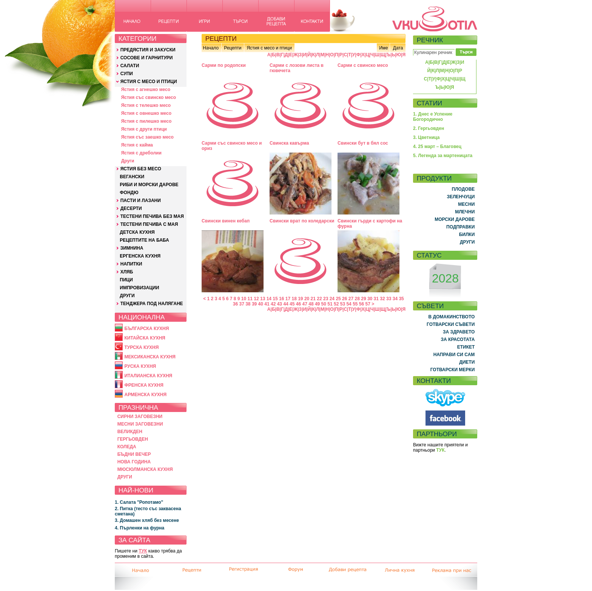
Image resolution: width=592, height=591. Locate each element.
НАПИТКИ (131, 264)
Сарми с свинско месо (363, 65)
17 (287, 298)
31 (376, 298)
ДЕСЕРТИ (131, 208)
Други (127, 161)
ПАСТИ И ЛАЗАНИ (140, 200)
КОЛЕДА (126, 446)
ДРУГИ (127, 295)
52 (336, 304)
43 (279, 304)
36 (235, 304)
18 (293, 298)
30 (369, 298)
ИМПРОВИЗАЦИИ (139, 287)
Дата (398, 48)
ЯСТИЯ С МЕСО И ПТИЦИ (148, 81)
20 (306, 298)
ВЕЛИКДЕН (129, 431)
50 (323, 304)
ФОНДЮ (129, 192)
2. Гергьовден (428, 128)
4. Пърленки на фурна (139, 528)
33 (388, 298)
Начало (211, 48)
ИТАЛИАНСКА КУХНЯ (148, 375)
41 (266, 304)
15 (275, 298)
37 (241, 304)
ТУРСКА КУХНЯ (141, 347)
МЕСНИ (466, 204)
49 (317, 304)
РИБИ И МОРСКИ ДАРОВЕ (149, 184)
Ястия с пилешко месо (146, 121)
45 (292, 304)
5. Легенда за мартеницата (442, 155)
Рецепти (232, 48)
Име (383, 48)
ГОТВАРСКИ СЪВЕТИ (451, 324)
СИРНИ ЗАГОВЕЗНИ (140, 416)
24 (332, 298)
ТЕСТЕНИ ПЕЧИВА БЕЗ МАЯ (152, 216)
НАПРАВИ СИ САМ (454, 354)
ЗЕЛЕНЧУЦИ (461, 196)
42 (273, 304)
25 (338, 298)
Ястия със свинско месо (148, 97)
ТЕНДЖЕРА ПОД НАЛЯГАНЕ (151, 303)
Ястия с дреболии (141, 153)
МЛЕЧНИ (465, 211)
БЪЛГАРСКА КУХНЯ (146, 328)
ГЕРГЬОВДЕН (132, 439)
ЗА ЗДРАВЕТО (459, 332)
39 (254, 304)
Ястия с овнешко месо (146, 113)
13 (262, 298)
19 (300, 298)
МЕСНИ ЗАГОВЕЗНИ (140, 424)
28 (357, 298)
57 (367, 304)
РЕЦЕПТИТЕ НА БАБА (144, 240)
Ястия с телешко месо (146, 105)
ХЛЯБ (126, 272)
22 (319, 298)
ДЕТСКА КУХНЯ (137, 232)
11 (250, 298)
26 (344, 298)
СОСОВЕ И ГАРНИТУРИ (146, 57)
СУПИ (126, 73)
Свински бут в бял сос (363, 143)
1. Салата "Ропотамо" (139, 502)
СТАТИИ (429, 103)
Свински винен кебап (226, 221)
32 (382, 298)
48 (310, 304)
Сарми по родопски (224, 65)
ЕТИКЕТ (466, 347)
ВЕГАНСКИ (132, 176)
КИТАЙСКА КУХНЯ (144, 338)
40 (260, 304)
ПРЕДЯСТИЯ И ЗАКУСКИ (148, 49)
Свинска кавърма (289, 143)
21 (313, 298)
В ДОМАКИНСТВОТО (451, 316)
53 (342, 304)
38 (247, 304)
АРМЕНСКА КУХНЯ (145, 394)
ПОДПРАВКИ (460, 227)
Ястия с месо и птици (269, 48)
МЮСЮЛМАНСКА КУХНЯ (145, 469)
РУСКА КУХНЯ (140, 366)
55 (355, 304)
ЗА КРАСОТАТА (458, 339)
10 (243, 298)
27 (350, 298)
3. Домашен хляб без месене (147, 520)
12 (256, 298)
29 (363, 298)
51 (329, 304)
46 (298, 304)
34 (395, 298)
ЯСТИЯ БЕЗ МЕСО (140, 168)
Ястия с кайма (137, 145)
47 (304, 304)
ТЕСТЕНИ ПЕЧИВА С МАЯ (149, 224)
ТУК (143, 551)
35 (401, 298)
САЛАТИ (129, 65)
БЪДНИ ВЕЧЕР (134, 454)
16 (281, 298)
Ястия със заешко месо (147, 137)
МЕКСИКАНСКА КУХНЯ (150, 357)
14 (269, 298)
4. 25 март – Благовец (437, 146)
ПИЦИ (126, 279)
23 (325, 298)
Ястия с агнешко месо (145, 89)
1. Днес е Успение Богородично (432, 116)
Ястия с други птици (144, 129)
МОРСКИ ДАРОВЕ (455, 219)
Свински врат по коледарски (302, 221)
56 (361, 304)
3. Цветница (426, 137)
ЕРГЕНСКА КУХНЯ (140, 256)
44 (285, 304)
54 (348, 304)
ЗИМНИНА (131, 248)
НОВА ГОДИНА (134, 461)
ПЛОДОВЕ (463, 189)
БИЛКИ (467, 234)
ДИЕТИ (467, 362)
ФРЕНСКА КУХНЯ (143, 385)
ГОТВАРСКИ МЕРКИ (452, 369)
